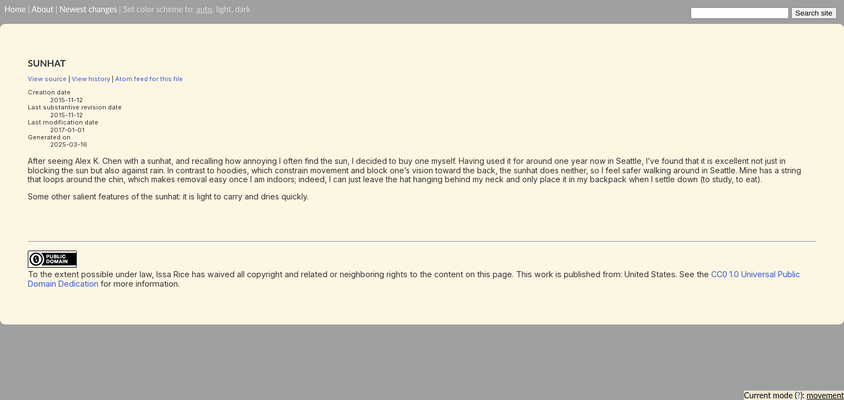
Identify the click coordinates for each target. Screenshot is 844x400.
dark (243, 9)
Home (15, 9)
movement (825, 395)
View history (91, 79)
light (223, 9)
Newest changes (88, 9)
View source (47, 79)
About (42, 9)
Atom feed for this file (149, 79)
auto (204, 9)
